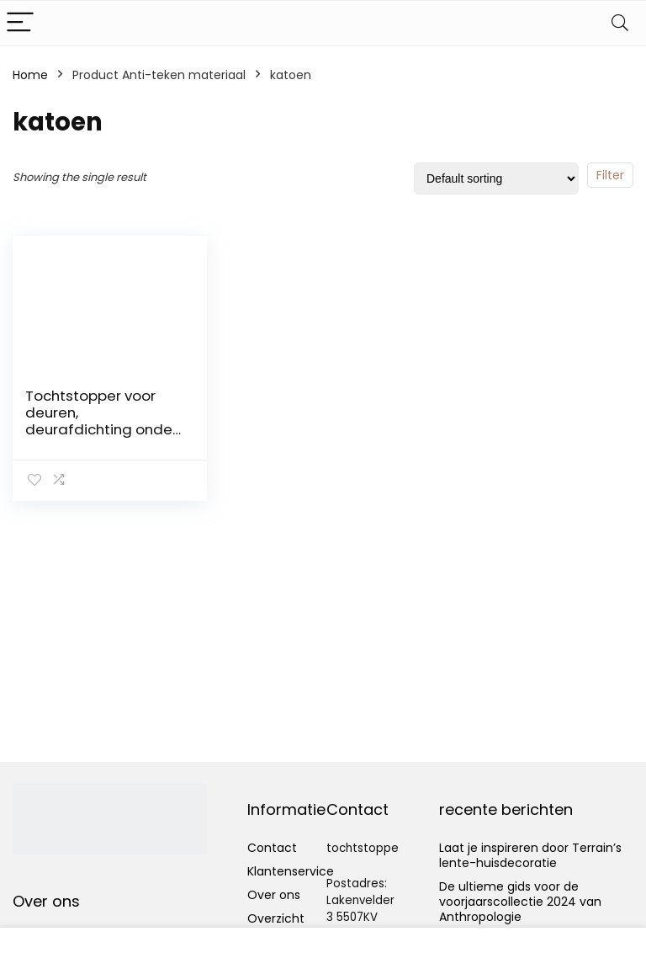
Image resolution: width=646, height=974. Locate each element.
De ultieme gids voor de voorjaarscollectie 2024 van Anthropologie (520, 901)
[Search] (620, 23)
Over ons (273, 894)
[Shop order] (496, 178)
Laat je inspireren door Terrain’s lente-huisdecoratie (530, 855)
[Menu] (20, 23)
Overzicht (275, 918)
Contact (272, 847)
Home (30, 75)
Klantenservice (290, 871)
